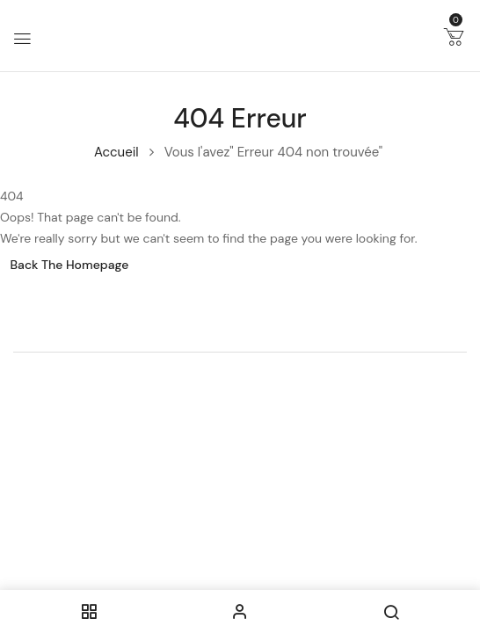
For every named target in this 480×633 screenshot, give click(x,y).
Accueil (116, 152)
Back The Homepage (70, 265)
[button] (453, 40)
